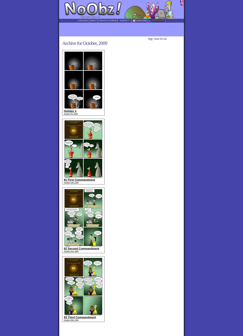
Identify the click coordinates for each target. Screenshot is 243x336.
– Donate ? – (124, 21)
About (93, 21)
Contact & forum (108, 21)
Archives (83, 21)
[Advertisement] (121, 29)
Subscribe (140, 21)
